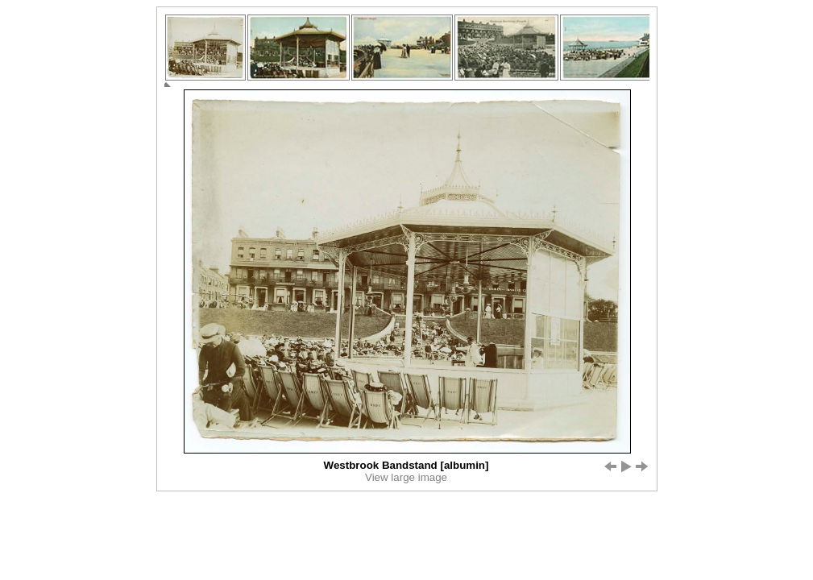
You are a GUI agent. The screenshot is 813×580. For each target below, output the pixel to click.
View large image (406, 477)
